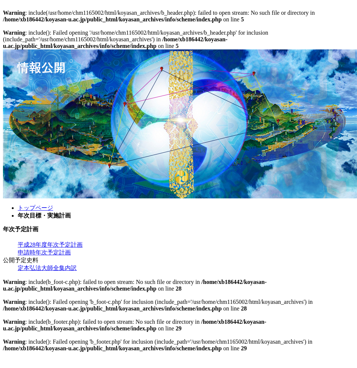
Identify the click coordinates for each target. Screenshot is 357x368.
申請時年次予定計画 (44, 252)
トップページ (35, 208)
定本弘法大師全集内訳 (47, 268)
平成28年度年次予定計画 (50, 245)
